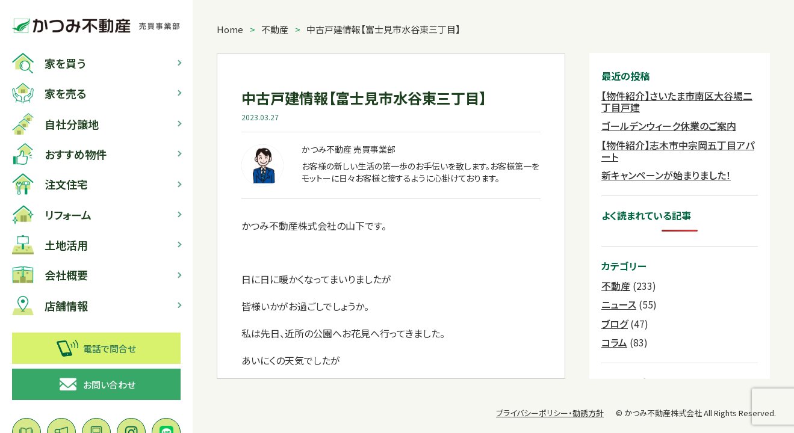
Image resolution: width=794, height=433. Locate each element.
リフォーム (51, 215)
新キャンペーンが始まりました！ (666, 175)
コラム (614, 342)
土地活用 (50, 245)
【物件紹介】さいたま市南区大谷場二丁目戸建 (676, 101)
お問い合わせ (96, 384)
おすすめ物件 (59, 154)
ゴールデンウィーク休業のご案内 (668, 125)
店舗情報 (50, 305)
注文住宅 (50, 184)
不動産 (274, 29)
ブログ (614, 323)
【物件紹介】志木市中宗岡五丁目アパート (677, 151)
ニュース (618, 304)
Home (230, 29)
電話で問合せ (96, 348)
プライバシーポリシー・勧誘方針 (550, 413)
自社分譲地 (55, 124)
